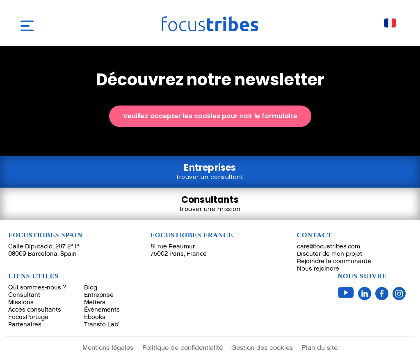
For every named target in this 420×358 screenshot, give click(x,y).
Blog (90, 287)
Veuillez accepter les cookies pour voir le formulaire (210, 116)
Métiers (94, 302)
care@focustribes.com (328, 246)
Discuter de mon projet (329, 253)
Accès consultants (34, 309)
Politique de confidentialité (182, 347)
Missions (21, 302)
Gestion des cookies (262, 347)
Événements (102, 309)
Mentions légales (107, 347)
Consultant (24, 294)
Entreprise (99, 294)
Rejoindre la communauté (334, 261)
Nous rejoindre (318, 268)
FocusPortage (28, 317)
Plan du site (320, 347)
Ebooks (94, 317)
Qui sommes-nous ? (37, 287)
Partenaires (24, 324)
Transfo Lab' (101, 324)
